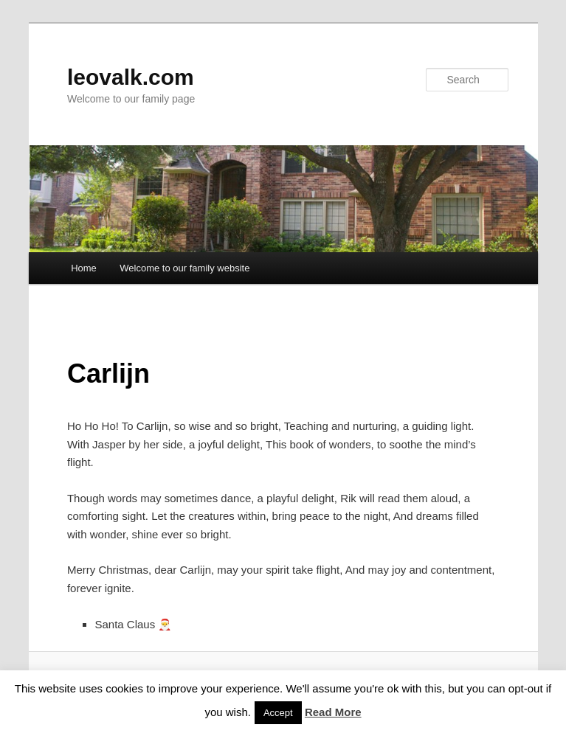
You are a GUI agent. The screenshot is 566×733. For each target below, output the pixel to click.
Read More (333, 712)
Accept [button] (278, 712)
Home (84, 268)
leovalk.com (130, 77)
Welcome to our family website (184, 268)
